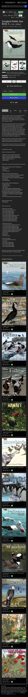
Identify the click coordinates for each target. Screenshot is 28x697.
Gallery (5, 15)
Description (5, 110)
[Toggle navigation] (2, 2)
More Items (20, 111)
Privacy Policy (12, 694)
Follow (20, 12)
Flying (18, 75)
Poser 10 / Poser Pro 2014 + (12, 72)
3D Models (10, 75)
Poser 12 (24, 73)
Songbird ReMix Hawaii (8, 432)
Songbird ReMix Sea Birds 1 (9, 291)
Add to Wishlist (14, 97)
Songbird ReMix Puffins (8, 361)
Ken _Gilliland (16, 24)
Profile (16, 13)
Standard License (12, 77)
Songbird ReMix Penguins (8, 502)
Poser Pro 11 (9, 73)
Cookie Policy (3, 694)
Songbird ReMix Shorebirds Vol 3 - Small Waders (13, 467)
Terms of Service (16, 692)
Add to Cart (14, 94)
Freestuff (10, 15)
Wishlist (16, 15)
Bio (20, 15)
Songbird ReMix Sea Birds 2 (9, 326)
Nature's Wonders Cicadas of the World (11, 643)
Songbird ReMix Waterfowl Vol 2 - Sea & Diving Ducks (14, 573)
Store (20, 13)
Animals (15, 75)
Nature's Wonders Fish (7, 396)
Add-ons (11, 111)
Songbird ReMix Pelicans (8, 537)
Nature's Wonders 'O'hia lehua (9, 678)
